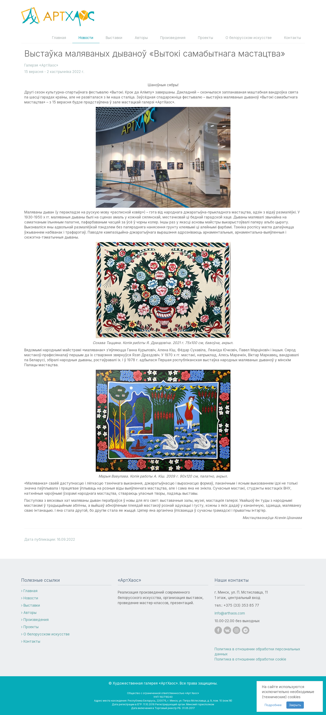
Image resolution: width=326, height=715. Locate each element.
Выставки (114, 38)
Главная (59, 38)
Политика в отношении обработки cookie (250, 659)
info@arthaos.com (230, 613)
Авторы (141, 38)
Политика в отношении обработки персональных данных (257, 651)
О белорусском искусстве (248, 38)
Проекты (205, 38)
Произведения (172, 38)
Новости (86, 38)
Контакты (292, 38)
